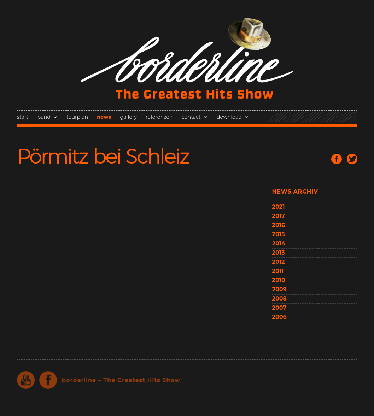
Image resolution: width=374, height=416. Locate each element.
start (22, 117)
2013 (278, 252)
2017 (278, 216)
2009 (279, 289)
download (229, 117)
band (44, 117)
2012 (278, 261)
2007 (279, 307)
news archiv (295, 191)
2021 (278, 206)
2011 (278, 271)
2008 (279, 298)
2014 (278, 243)
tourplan (77, 117)
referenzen (159, 117)
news (104, 117)
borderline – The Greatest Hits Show (121, 380)
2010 (278, 280)
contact (191, 117)
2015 (278, 234)
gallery (128, 117)
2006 (279, 317)
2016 (278, 225)
